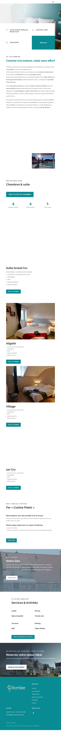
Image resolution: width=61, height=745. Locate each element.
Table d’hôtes (35, 709)
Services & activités (37, 712)
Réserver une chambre (16, 682)
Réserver (42, 43)
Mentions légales (11, 738)
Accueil (34, 703)
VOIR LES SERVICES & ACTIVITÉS (23, 652)
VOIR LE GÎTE (12, 592)
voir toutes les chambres (19, 209)
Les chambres (36, 706)
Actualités (35, 715)
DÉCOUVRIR (11, 555)
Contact (34, 718)
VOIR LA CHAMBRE (13, 306)
